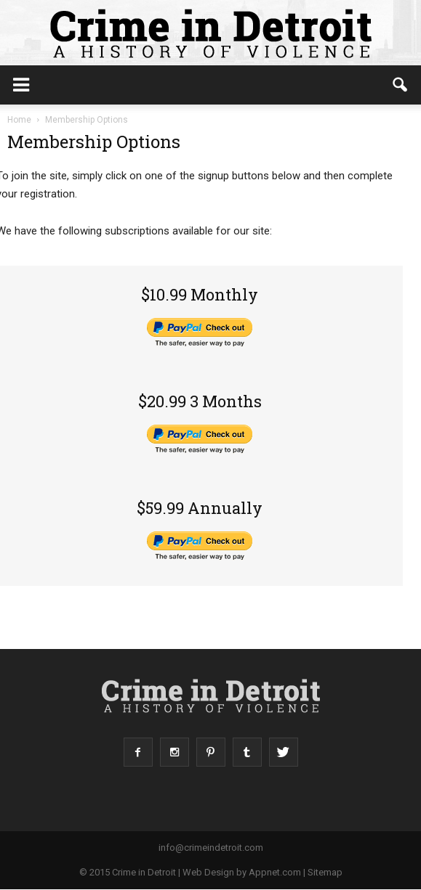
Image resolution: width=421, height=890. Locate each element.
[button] (400, 85)
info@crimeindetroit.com (211, 847)
